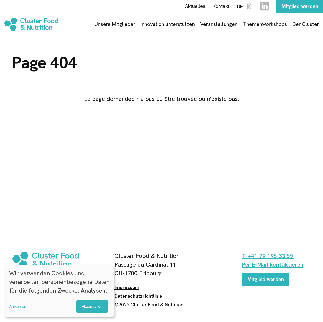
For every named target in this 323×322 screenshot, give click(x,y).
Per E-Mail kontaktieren (274, 266)
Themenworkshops (265, 25)
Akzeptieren (92, 306)
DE (241, 7)
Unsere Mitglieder (115, 25)
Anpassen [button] (17, 306)
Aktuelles (191, 6)
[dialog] (59, 291)
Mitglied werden (298, 6)
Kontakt (217, 6)
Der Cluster (305, 25)
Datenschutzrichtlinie (138, 297)
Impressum (126, 288)
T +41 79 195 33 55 (268, 257)
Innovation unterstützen (168, 25)
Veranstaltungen (219, 25)
